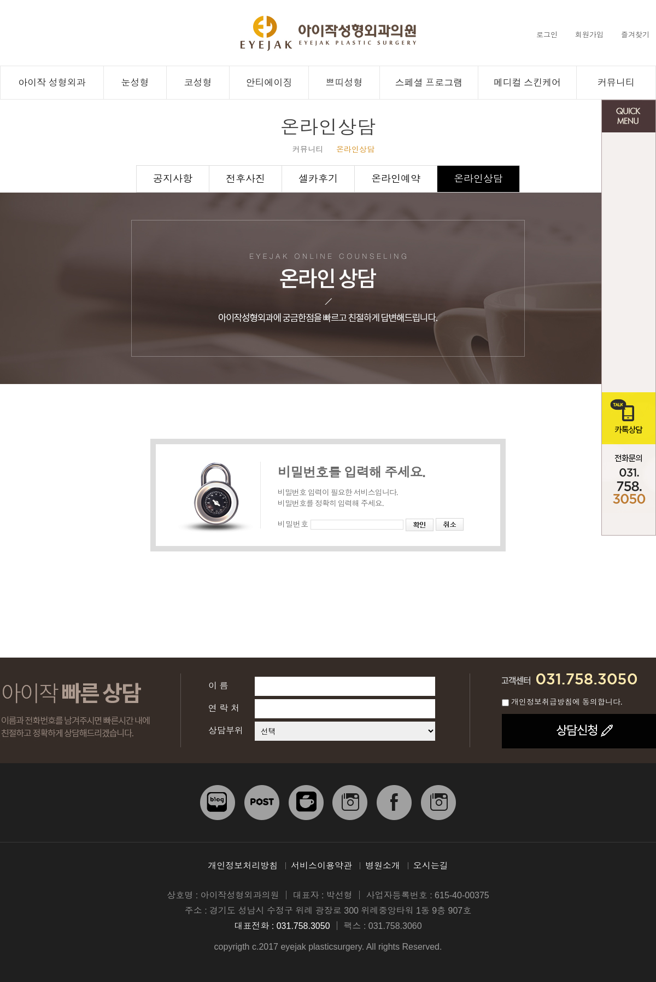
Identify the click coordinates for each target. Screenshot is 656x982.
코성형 (198, 83)
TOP (628, 524)
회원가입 (589, 35)
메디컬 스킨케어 (527, 83)
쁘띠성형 (344, 83)
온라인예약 (395, 178)
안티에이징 (269, 83)
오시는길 (430, 865)
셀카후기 (318, 178)
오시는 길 (628, 366)
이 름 (218, 685)
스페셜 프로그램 (429, 83)
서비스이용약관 (321, 865)
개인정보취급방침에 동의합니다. (567, 702)
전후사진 (628, 314)
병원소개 (382, 865)
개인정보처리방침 (243, 865)
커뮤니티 (616, 83)
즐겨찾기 (635, 35)
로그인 (547, 35)
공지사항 (628, 262)
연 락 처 (223, 708)
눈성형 (135, 83)
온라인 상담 (628, 158)
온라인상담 (478, 178)
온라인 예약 (628, 210)
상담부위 (225, 730)
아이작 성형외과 (52, 83)
